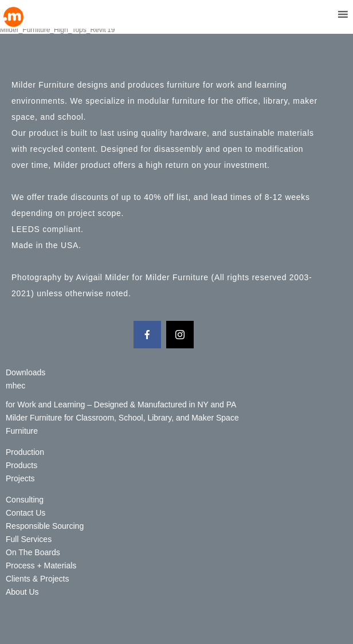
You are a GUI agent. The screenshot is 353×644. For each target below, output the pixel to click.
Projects (20, 478)
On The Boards (33, 552)
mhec (15, 385)
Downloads (25, 372)
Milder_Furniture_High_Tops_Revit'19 (57, 30)
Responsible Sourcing (45, 526)
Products (21, 465)
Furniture (22, 430)
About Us (22, 591)
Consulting (25, 499)
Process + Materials (41, 565)
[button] (321, 14)
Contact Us (25, 512)
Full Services (29, 539)
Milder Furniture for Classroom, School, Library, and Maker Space (122, 417)
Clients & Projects (37, 578)
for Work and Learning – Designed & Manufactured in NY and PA (121, 404)
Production (25, 452)
